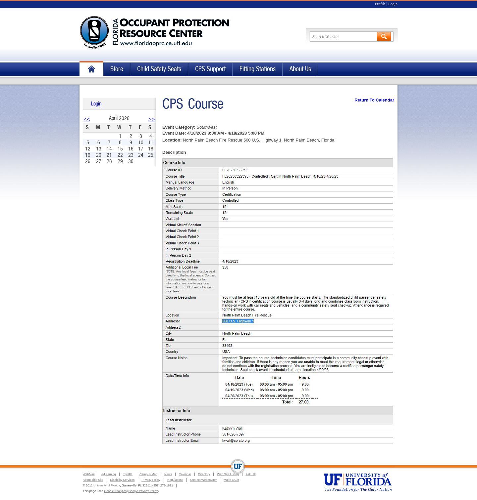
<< (86, 119)
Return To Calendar (374, 100)
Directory (204, 474)
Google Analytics (115, 491)
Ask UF (251, 474)
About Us (300, 69)
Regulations (175, 479)
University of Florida (106, 485)
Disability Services (122, 479)
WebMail (88, 474)
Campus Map (148, 474)
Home (91, 69)
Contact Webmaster (203, 479)
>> (151, 119)
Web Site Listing (228, 474)
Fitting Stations (257, 69)
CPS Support (210, 69)
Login (393, 4)
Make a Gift (231, 479)
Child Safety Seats (159, 69)
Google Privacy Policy (143, 491)
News (168, 474)
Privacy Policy (150, 479)
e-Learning (108, 474)
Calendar (185, 474)
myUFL (127, 474)
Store (116, 69)
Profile (380, 4)
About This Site (93, 479)
